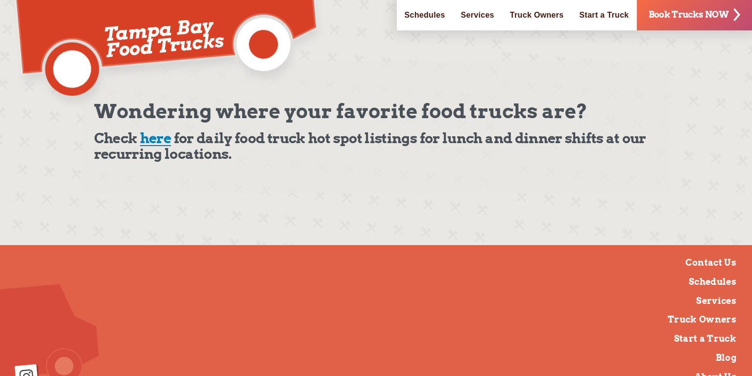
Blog (726, 357)
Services (477, 15)
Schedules (425, 15)
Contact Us (710, 262)
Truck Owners (537, 15)
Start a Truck (604, 15)
